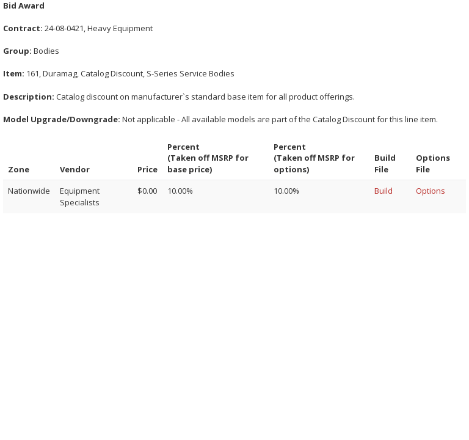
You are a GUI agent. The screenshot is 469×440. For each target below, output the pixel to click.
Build (383, 190)
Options (430, 190)
